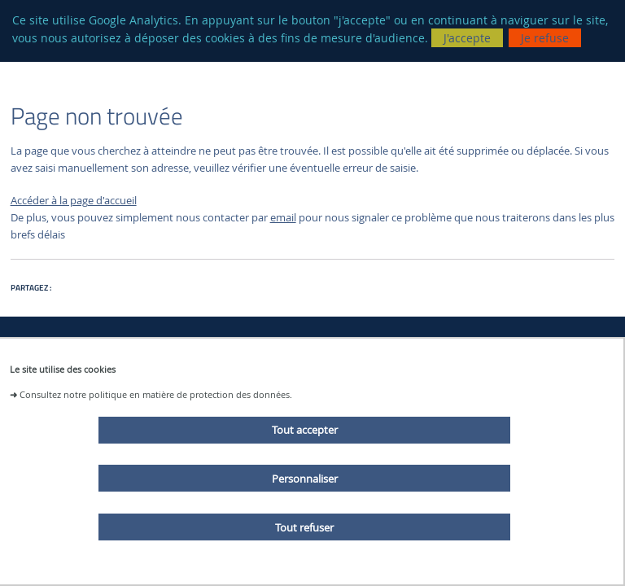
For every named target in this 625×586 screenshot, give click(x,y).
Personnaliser (305, 478)
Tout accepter (305, 429)
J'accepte (467, 38)
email (283, 218)
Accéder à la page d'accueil (74, 201)
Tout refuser (304, 527)
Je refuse (545, 38)
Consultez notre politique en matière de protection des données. (156, 394)
